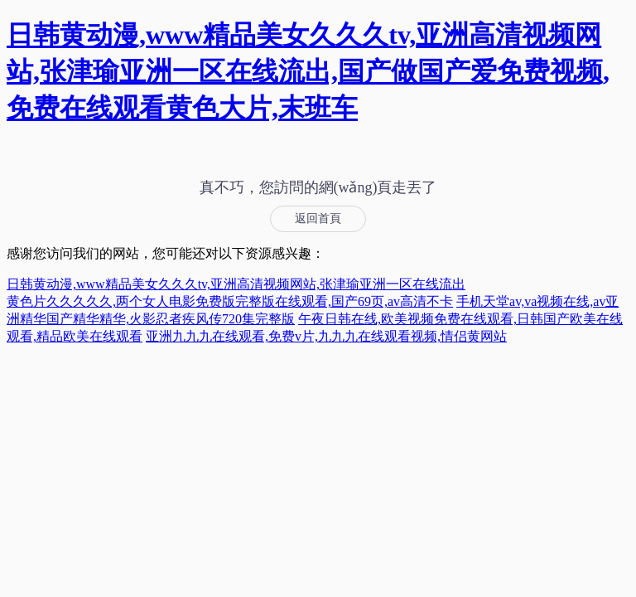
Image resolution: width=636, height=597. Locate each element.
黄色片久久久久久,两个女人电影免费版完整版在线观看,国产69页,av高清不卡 (230, 301)
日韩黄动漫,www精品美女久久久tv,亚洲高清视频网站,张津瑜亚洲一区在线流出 (236, 284)
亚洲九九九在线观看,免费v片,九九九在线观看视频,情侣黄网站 (326, 336)
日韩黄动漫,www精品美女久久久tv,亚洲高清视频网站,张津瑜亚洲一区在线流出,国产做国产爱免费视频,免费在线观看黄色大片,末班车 (308, 71)
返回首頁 (318, 218)
